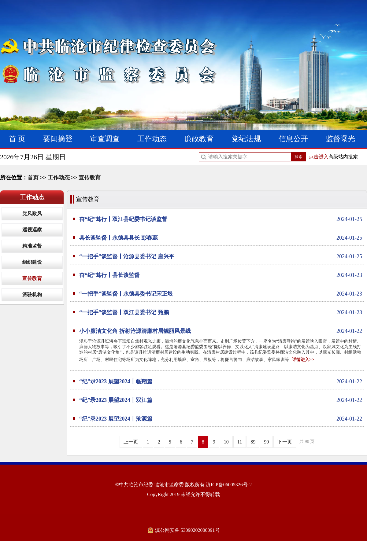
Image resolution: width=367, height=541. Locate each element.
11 (239, 441)
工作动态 (152, 139)
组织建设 (32, 262)
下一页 (284, 441)
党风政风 (32, 213)
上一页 (131, 441)
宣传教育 (90, 178)
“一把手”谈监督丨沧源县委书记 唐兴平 (220, 256)
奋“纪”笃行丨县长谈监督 (220, 275)
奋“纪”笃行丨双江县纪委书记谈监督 (220, 219)
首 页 (17, 139)
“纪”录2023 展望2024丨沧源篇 (220, 418)
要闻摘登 (57, 139)
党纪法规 (246, 139)
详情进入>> (303, 359)
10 (226, 441)
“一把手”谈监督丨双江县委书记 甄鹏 (220, 312)
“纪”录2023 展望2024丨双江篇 (220, 400)
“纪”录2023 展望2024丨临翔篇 (220, 381)
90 (266, 441)
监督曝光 (340, 139)
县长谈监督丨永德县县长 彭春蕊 (220, 237)
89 (252, 441)
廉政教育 (199, 139)
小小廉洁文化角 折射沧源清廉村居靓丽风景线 (220, 331)
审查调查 (105, 139)
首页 (33, 178)
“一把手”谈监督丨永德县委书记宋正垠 (220, 293)
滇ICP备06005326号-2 (229, 484)
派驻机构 (32, 294)
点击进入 (318, 156)
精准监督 (32, 245)
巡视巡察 (32, 229)
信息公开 (293, 139)
